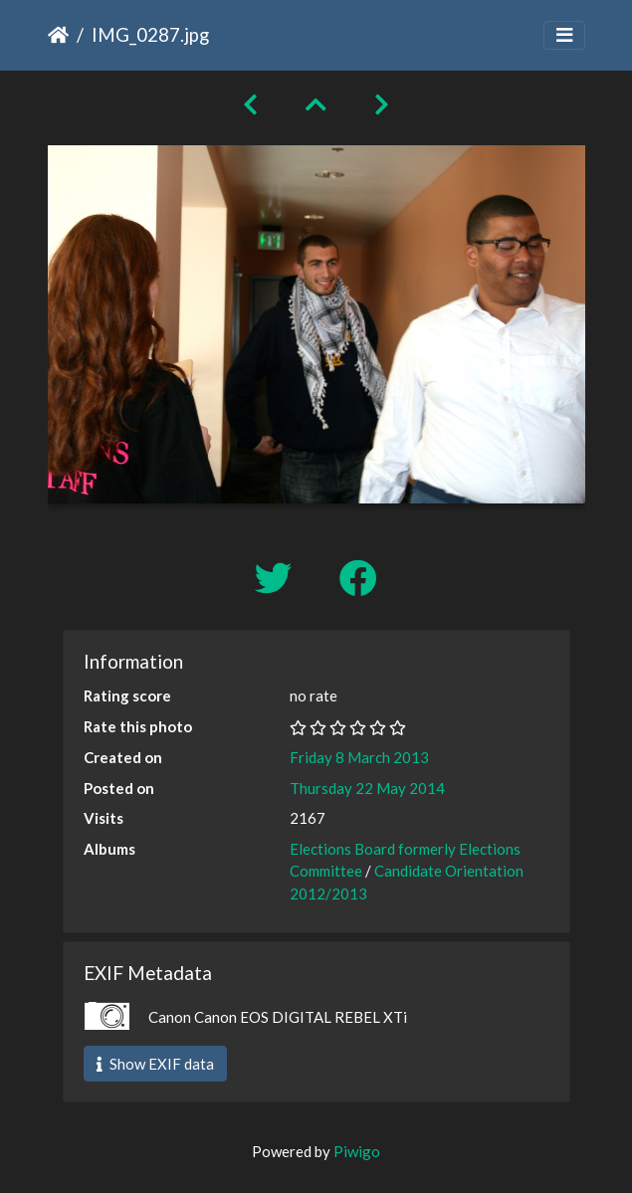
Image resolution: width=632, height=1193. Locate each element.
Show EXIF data (155, 1064)
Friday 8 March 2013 (359, 757)
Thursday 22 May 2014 (367, 788)
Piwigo (356, 1151)
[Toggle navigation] (564, 35)
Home (58, 35)
